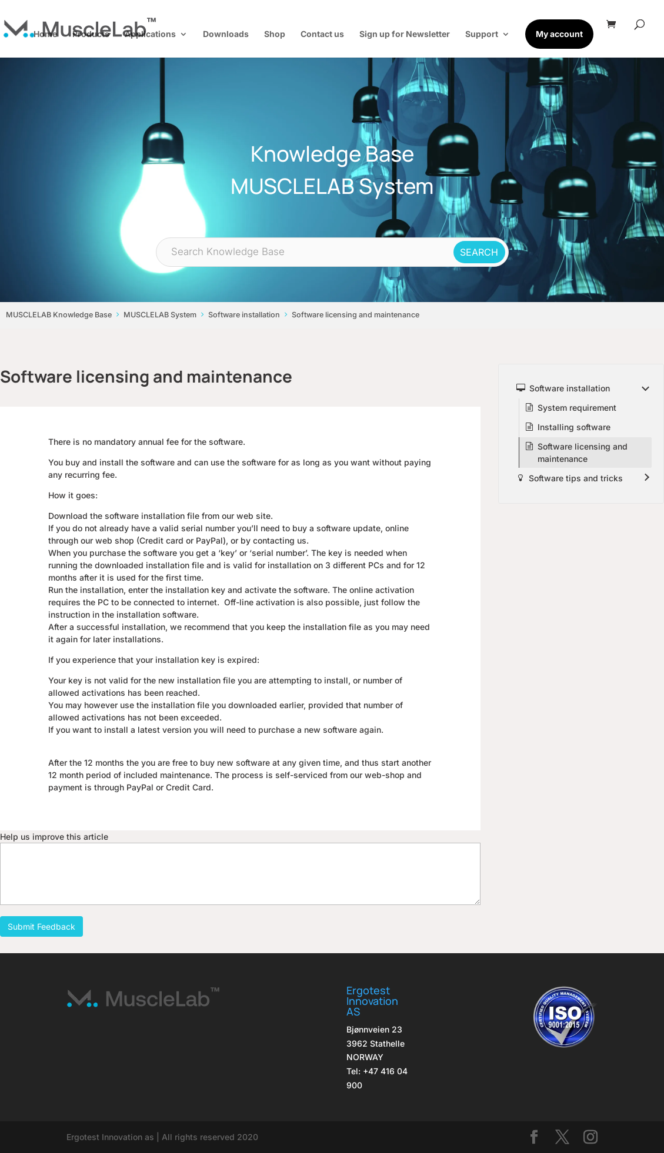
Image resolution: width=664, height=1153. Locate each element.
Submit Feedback (41, 926)
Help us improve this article (54, 837)
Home (45, 34)
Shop (274, 34)
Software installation (244, 314)
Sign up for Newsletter (404, 34)
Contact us (322, 34)
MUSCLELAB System (160, 314)
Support (481, 34)
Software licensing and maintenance (355, 314)
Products (90, 34)
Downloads (226, 34)
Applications (150, 34)
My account (559, 34)
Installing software (574, 427)
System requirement (577, 408)
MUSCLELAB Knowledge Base (59, 314)
